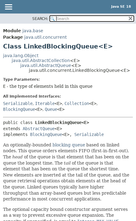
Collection (76, 103)
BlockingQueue (19, 109)
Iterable (45, 103)
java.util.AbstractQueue (45, 65)
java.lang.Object (20, 55)
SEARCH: (40, 19)
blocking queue (68, 144)
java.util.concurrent (45, 37)
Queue (51, 109)
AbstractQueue (39, 128)
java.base (32, 30)
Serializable (18, 103)
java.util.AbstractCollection (41, 60)
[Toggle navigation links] (8, 7)
